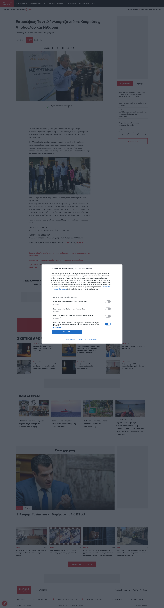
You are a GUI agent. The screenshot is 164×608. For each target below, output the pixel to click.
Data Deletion (70, 339)
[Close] (118, 269)
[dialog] (82, 304)
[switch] (108, 301)
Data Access (82, 339)
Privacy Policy (93, 339)
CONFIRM (67, 332)
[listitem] (82, 297)
